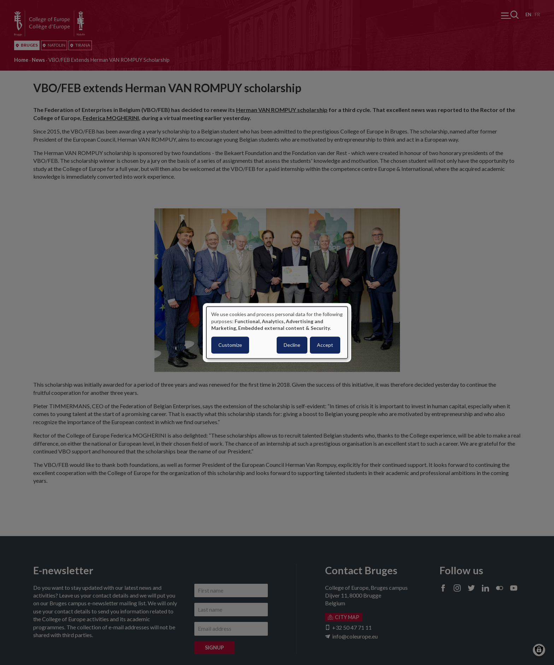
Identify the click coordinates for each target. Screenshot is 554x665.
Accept (325, 345)
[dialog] (277, 332)
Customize (230, 345)
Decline (292, 345)
